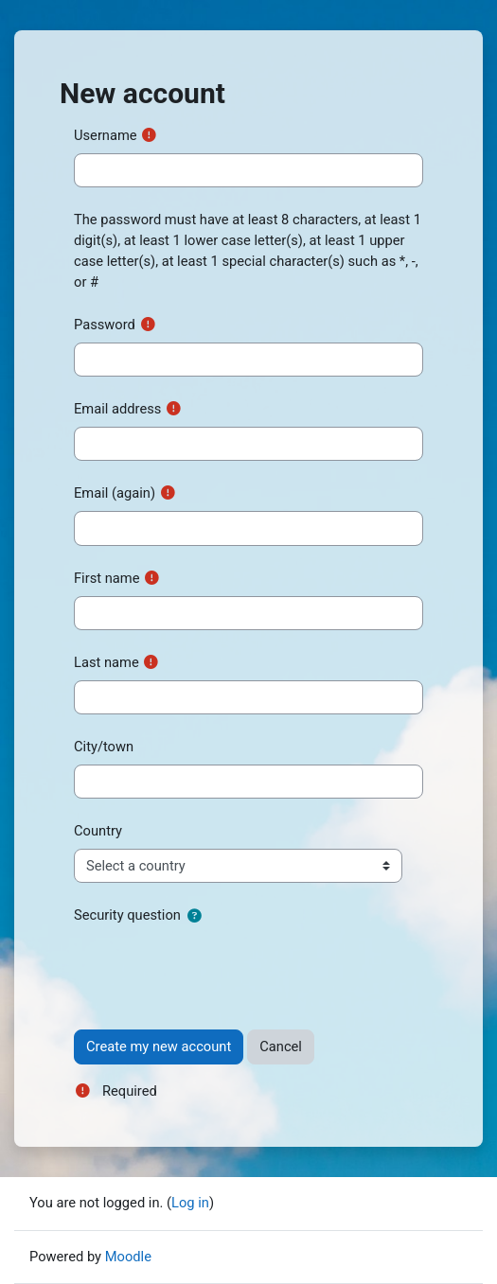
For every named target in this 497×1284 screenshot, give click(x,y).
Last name (106, 662)
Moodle (128, 1256)
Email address (117, 408)
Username (105, 135)
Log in (190, 1202)
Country (98, 830)
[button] (194, 916)
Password (104, 324)
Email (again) (114, 492)
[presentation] (218, 970)
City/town (103, 746)
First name (106, 578)
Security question (127, 914)
